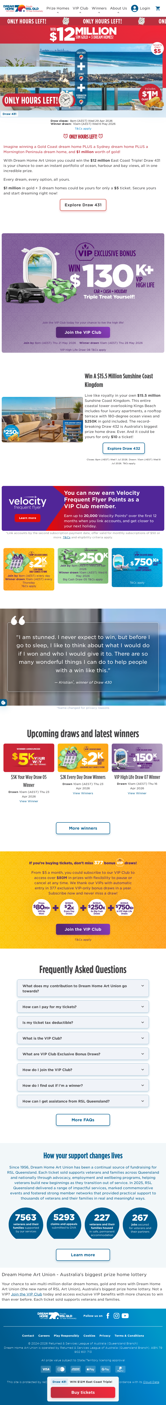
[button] (140, 10)
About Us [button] (118, 9)
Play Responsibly (66, 1335)
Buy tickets (83, 1392)
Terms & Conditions (129, 1335)
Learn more (27, 518)
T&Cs (66, 537)
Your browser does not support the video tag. (81, 77)
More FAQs (83, 1119)
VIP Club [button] (80, 9)
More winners (83, 828)
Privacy (104, 1335)
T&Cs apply (83, 128)
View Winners (83, 793)
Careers (44, 1335)
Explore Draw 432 (123, 448)
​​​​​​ (83, 566)
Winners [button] (99, 9)
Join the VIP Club (83, 332)
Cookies (89, 1335)
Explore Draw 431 (83, 204)
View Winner (28, 801)
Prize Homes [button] (57, 9)
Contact (28, 1335)
